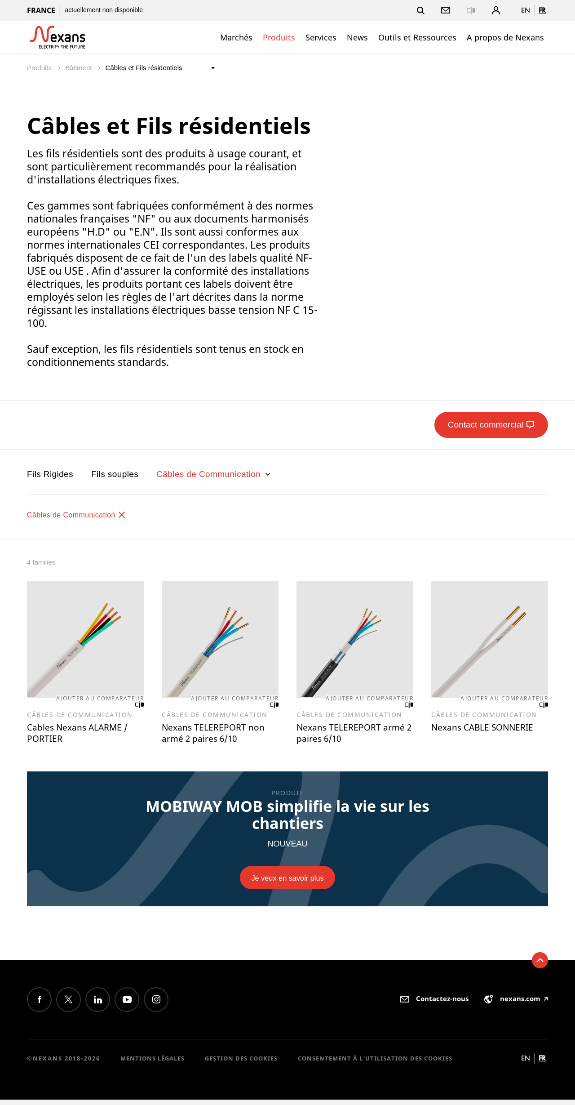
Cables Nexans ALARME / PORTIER (84, 736)
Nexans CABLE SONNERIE (466, 736)
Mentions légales (152, 1064)
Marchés (236, 37)
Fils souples (114, 474)
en (525, 10)
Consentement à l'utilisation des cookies (375, 1064)
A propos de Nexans (505, 37)
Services (320, 37)
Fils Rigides (50, 474)
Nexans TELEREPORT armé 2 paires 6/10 (346, 736)
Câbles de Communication (214, 474)
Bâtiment (79, 67)
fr (542, 10)
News (357, 37)
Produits (279, 37)
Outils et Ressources (417, 37)
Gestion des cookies (241, 1064)
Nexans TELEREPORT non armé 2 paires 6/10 (218, 736)
